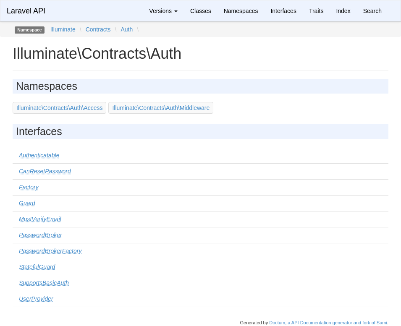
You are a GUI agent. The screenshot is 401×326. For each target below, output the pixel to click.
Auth (127, 29)
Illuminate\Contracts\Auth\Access (59, 107)
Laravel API (26, 11)
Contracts (98, 29)
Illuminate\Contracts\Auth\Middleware (161, 107)
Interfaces (283, 11)
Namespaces (241, 11)
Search (372, 11)
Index (343, 11)
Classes (200, 11)
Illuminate (63, 29)
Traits (316, 11)
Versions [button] (163, 11)
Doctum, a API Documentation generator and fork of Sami (328, 322)
